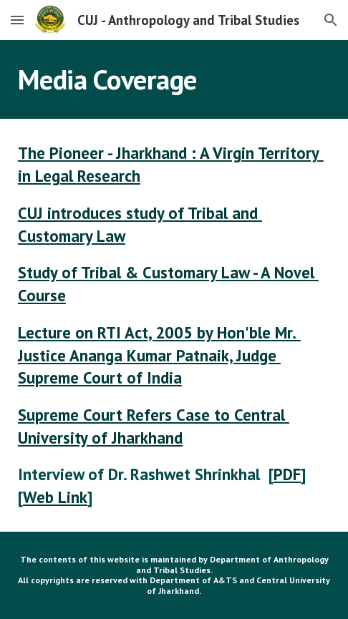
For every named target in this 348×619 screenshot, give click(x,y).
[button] (17, 19)
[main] (174, 79)
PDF (287, 474)
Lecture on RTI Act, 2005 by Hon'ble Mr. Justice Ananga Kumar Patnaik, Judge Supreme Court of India (159, 355)
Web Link (55, 497)
